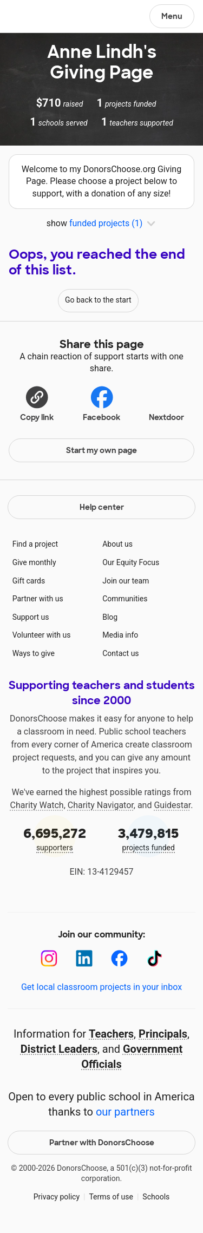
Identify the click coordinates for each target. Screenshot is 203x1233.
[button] (37, 402)
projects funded (149, 838)
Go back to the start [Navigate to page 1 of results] (98, 300)
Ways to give (33, 653)
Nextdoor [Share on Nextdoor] (166, 402)
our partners (125, 1111)
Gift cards (28, 580)
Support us (30, 617)
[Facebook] (119, 958)
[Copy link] (37, 402)
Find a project (35, 544)
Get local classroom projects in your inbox (101, 987)
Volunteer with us (41, 635)
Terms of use (111, 1196)
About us (117, 544)
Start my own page (101, 450)
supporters (55, 838)
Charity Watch (37, 805)
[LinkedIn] (84, 958)
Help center (102, 507)
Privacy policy (57, 1196)
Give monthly (34, 562)
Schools (155, 1196)
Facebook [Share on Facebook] (101, 403)
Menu (171, 16)
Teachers (111, 1033)
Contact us (120, 653)
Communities (124, 598)
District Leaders (59, 1048)
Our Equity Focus (130, 562)
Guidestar (172, 805)
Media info (120, 635)
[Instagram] (49, 958)
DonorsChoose (34, 17)
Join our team (125, 580)
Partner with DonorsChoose (101, 1142)
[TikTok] (154, 958)
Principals (163, 1033)
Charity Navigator (101, 805)
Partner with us (37, 598)
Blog (109, 617)
